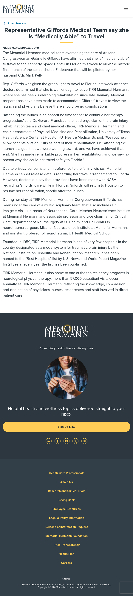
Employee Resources (66, 509)
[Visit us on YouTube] (67, 441)
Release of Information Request (66, 527)
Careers (66, 563)
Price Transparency (67, 545)
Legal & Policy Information (66, 518)
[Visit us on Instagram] (84, 441)
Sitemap (66, 578)
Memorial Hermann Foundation (66, 536)
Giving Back (66, 500)
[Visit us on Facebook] (58, 441)
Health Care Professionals (66, 473)
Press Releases (14, 23)
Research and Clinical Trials (66, 491)
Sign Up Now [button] (66, 427)
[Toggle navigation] (126, 8)
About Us (66, 482)
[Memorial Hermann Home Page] (18, 8)
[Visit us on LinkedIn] (49, 441)
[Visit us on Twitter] (75, 441)
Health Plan (66, 554)
